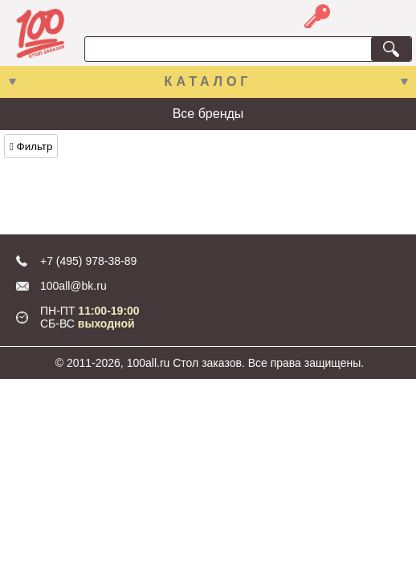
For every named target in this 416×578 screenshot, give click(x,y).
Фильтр (31, 146)
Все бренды (208, 113)
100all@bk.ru (73, 285)
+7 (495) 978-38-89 (88, 260)
